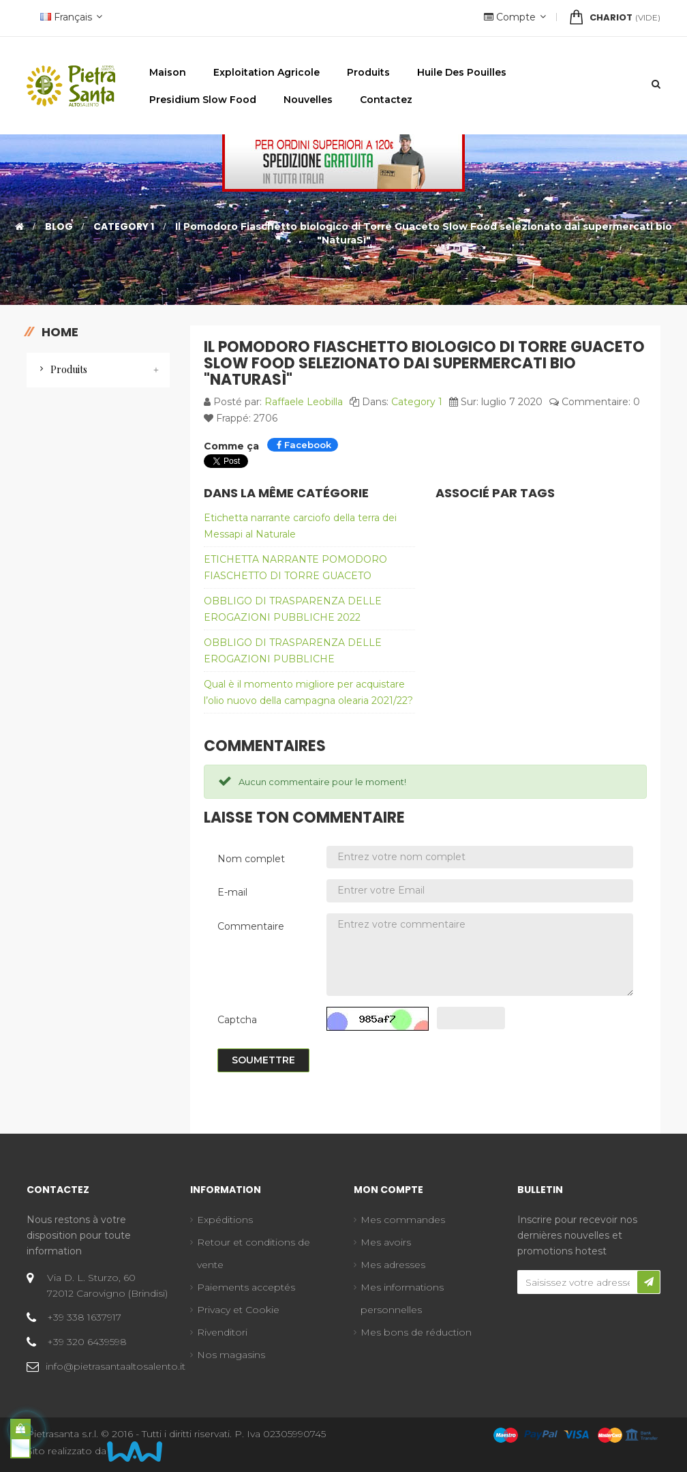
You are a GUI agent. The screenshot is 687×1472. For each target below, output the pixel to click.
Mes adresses (393, 1264)
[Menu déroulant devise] (69, 18)
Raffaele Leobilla (303, 402)
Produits (68, 369)
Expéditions (225, 1219)
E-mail (232, 892)
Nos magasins (231, 1355)
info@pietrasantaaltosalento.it (115, 1366)
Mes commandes (403, 1219)
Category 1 (416, 402)
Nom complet (251, 859)
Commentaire (250, 926)
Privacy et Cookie (238, 1310)
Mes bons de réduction (416, 1332)
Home (60, 331)
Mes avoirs (386, 1242)
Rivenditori (222, 1332)
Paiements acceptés (246, 1287)
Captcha (237, 1020)
